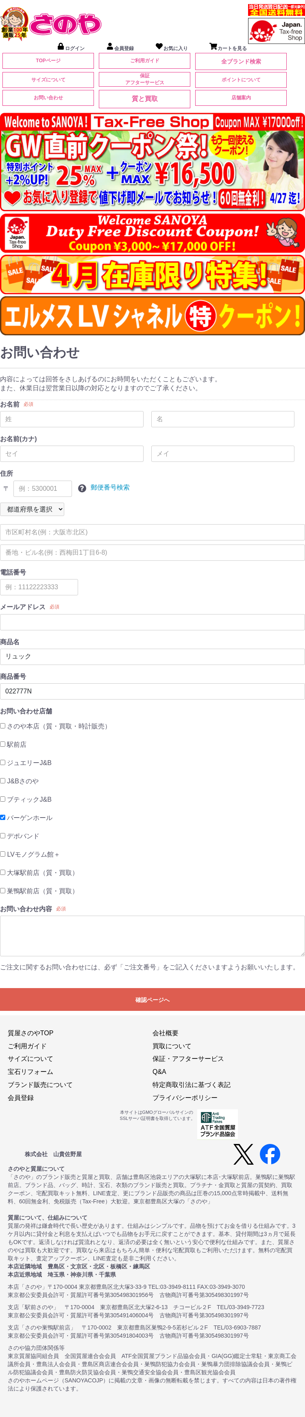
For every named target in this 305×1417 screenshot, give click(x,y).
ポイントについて (241, 80)
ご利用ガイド (144, 60)
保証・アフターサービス (188, 1058)
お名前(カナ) (18, 438)
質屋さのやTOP (31, 1033)
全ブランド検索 (241, 61)
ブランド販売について (40, 1084)
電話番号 (13, 572)
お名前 (10, 404)
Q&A (159, 1071)
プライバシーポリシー (185, 1097)
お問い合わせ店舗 (26, 711)
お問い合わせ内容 (26, 908)
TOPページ (48, 60)
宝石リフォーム (30, 1071)
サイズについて (48, 80)
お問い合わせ (48, 98)
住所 (6, 473)
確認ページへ (152, 1000)
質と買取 (145, 98)
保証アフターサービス (144, 79)
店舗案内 (241, 98)
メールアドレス (23, 607)
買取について (172, 1046)
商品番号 (13, 676)
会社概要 (165, 1033)
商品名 (10, 642)
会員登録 (21, 1097)
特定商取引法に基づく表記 (191, 1084)
